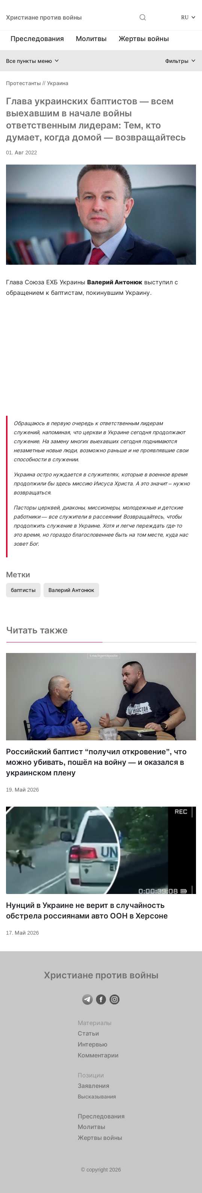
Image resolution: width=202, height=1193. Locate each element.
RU (184, 17)
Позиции (91, 1075)
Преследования (37, 39)
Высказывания (97, 1096)
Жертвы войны (144, 39)
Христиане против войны (44, 17)
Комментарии (98, 1055)
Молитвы (91, 39)
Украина (57, 83)
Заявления (93, 1085)
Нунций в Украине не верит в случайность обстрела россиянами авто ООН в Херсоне (87, 910)
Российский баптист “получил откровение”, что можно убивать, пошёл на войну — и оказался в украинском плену (96, 762)
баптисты (23, 590)
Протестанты (23, 83)
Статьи (88, 1033)
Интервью (92, 1044)
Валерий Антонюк (71, 590)
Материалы (95, 1023)
